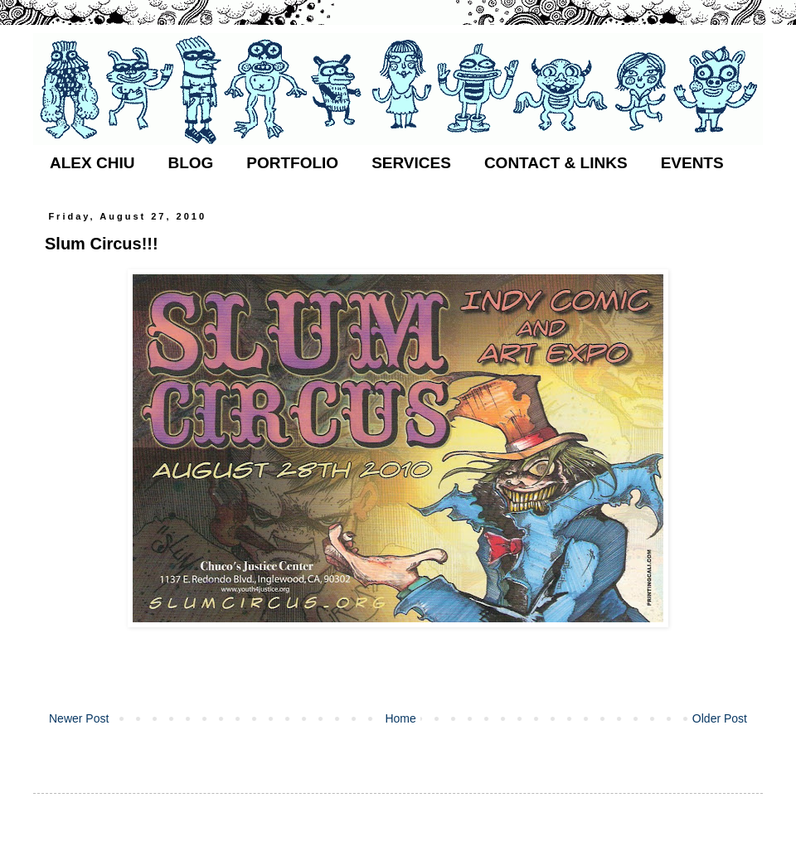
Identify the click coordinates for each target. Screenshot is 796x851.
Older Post (719, 718)
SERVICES (411, 163)
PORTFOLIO (292, 163)
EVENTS (692, 163)
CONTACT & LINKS (556, 163)
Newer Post (79, 718)
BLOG (190, 163)
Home (400, 718)
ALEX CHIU (92, 163)
